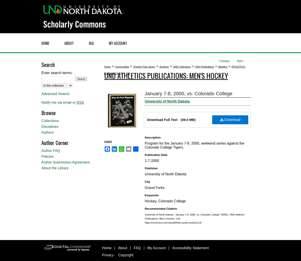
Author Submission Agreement (65, 162)
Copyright (125, 255)
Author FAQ (50, 151)
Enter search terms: (57, 73)
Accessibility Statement (190, 248)
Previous (225, 60)
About (122, 248)
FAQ (137, 248)
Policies (47, 156)
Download (230, 120)
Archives (164, 66)
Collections (50, 121)
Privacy (108, 255)
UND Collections (182, 66)
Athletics (223, 66)
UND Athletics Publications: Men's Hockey (166, 75)
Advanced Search (55, 94)
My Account (156, 248)
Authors (47, 132)
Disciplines (49, 126)
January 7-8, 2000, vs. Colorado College (188, 93)
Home (107, 66)
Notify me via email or (62, 103)
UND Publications (204, 66)
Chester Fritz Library (144, 66)
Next (239, 60)
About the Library (55, 168)
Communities (122, 66)
